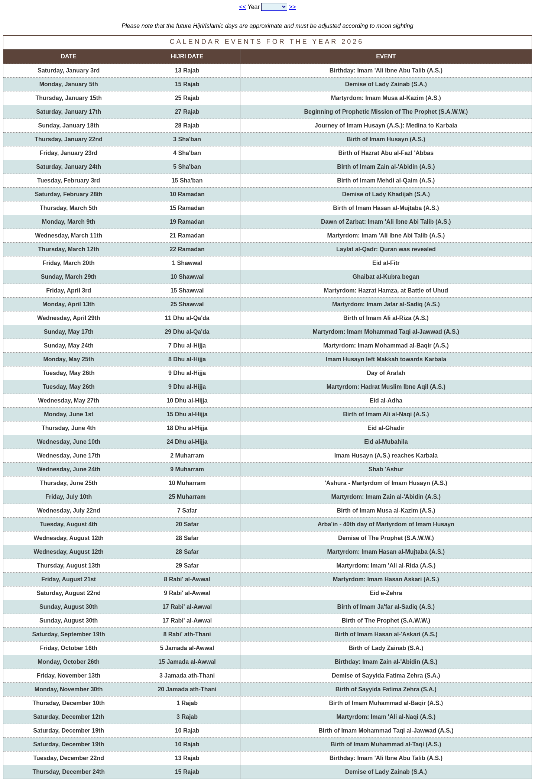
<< (242, 7)
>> (292, 7)
